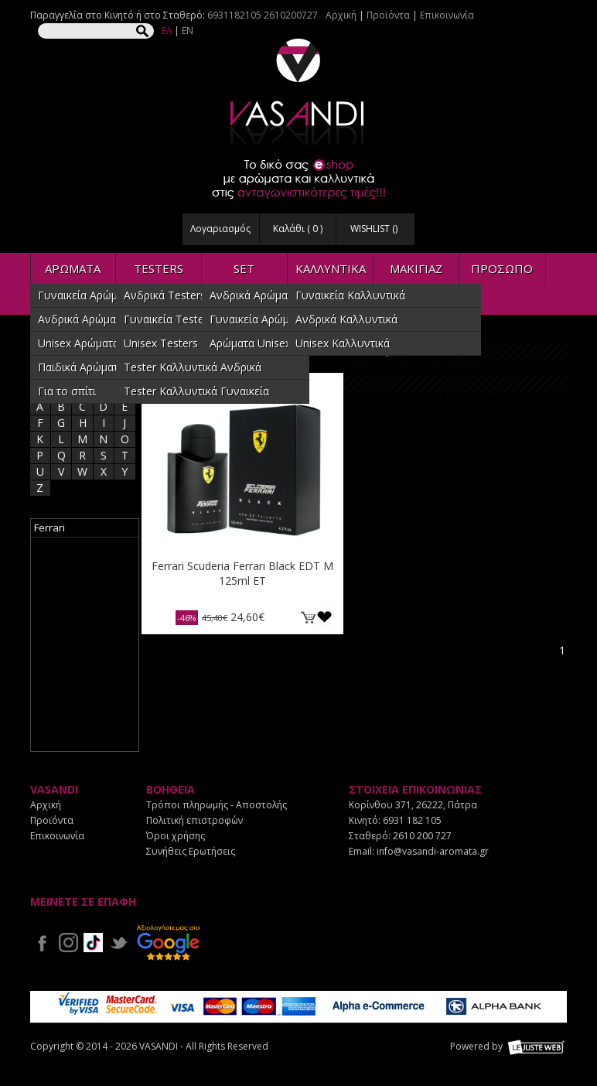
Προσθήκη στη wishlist (324, 617)
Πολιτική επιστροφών (194, 820)
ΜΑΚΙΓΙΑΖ (416, 268)
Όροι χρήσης (175, 835)
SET (244, 268)
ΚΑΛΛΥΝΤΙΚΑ (330, 268)
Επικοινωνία (447, 15)
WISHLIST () (373, 228)
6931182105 (234, 15)
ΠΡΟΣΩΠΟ (502, 268)
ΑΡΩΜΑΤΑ (73, 268)
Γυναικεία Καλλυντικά (350, 295)
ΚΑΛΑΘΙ (307, 617)
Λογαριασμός (220, 228)
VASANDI (298, 92)
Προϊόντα (388, 15)
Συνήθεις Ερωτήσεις (190, 851)
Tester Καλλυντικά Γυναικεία (196, 391)
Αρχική (341, 15)
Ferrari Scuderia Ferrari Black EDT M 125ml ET (242, 573)
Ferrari (49, 527)
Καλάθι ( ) (297, 228)
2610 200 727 (422, 835)
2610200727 (291, 15)
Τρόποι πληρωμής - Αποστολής (216, 804)
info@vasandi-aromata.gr (433, 851)
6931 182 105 (412, 820)
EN (187, 30)
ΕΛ (167, 30)
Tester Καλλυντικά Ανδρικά (192, 367)
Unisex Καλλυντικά (342, 343)
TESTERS (158, 268)
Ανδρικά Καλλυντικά (346, 319)
